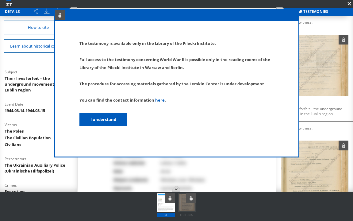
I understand (103, 119)
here (160, 100)
